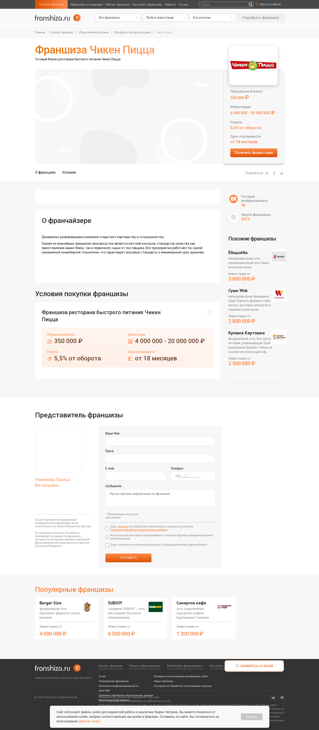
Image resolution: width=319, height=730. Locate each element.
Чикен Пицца (164, 32)
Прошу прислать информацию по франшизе (160, 498)
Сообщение (113, 486)
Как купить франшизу (147, 4)
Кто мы (183, 4)
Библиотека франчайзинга (184, 666)
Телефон (177, 468)
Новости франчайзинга (144, 666)
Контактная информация (114, 700)
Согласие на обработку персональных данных (183, 685)
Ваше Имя (112, 433)
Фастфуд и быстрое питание (133, 32)
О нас (102, 676)
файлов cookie (89, 721)
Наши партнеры (163, 681)
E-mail (109, 468)
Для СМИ (104, 690)
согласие (123, 526)
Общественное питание (94, 32)
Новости (170, 4)
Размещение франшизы (114, 681)
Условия (69, 172)
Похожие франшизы (252, 239)
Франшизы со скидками (86, 4)
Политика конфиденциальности (119, 685)
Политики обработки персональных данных (139, 530)
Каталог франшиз (51, 4)
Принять (251, 717)
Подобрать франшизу (260, 18)
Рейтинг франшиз (117, 4)
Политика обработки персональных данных (126, 695)
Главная (40, 32)
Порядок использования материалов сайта (181, 676)
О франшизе (45, 172)
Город (109, 451)
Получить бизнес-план (254, 153)
